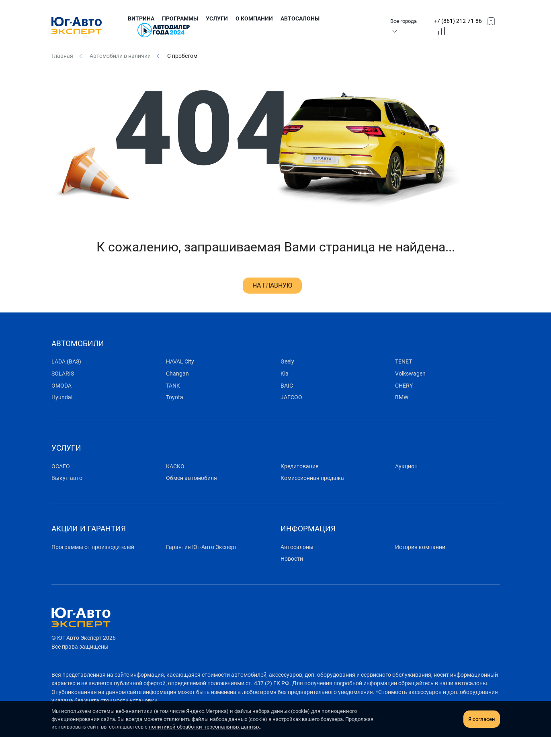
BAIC (287, 385)
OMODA (61, 385)
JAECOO (291, 397)
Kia (285, 373)
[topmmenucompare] (441, 30)
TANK (173, 385)
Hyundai (61, 397)
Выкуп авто (66, 478)
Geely (287, 361)
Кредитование (299, 466)
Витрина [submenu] (141, 18)
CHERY (404, 385)
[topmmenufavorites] (491, 21)
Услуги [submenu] (217, 18)
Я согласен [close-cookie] (481, 719)
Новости (292, 558)
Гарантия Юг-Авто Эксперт (201, 547)
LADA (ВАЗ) (66, 361)
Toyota (174, 397)
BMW (401, 397)
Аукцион (406, 466)
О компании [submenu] (254, 18)
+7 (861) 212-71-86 (458, 21)
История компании (420, 547)
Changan (177, 373)
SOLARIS (62, 373)
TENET (403, 361)
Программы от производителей (92, 547)
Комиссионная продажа (312, 478)
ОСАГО (60, 466)
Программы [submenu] (180, 18)
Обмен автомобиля (191, 478)
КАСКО (175, 466)
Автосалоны (300, 18)
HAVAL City (180, 361)
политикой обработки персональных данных (204, 727)
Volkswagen (410, 373)
